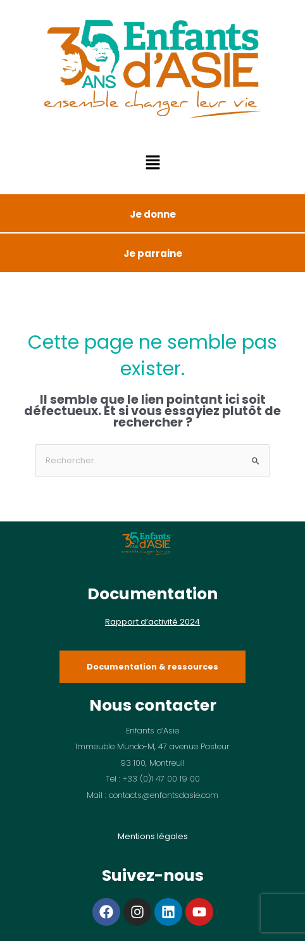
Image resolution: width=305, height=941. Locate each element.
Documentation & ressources (152, 666)
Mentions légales (153, 836)
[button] (152, 164)
